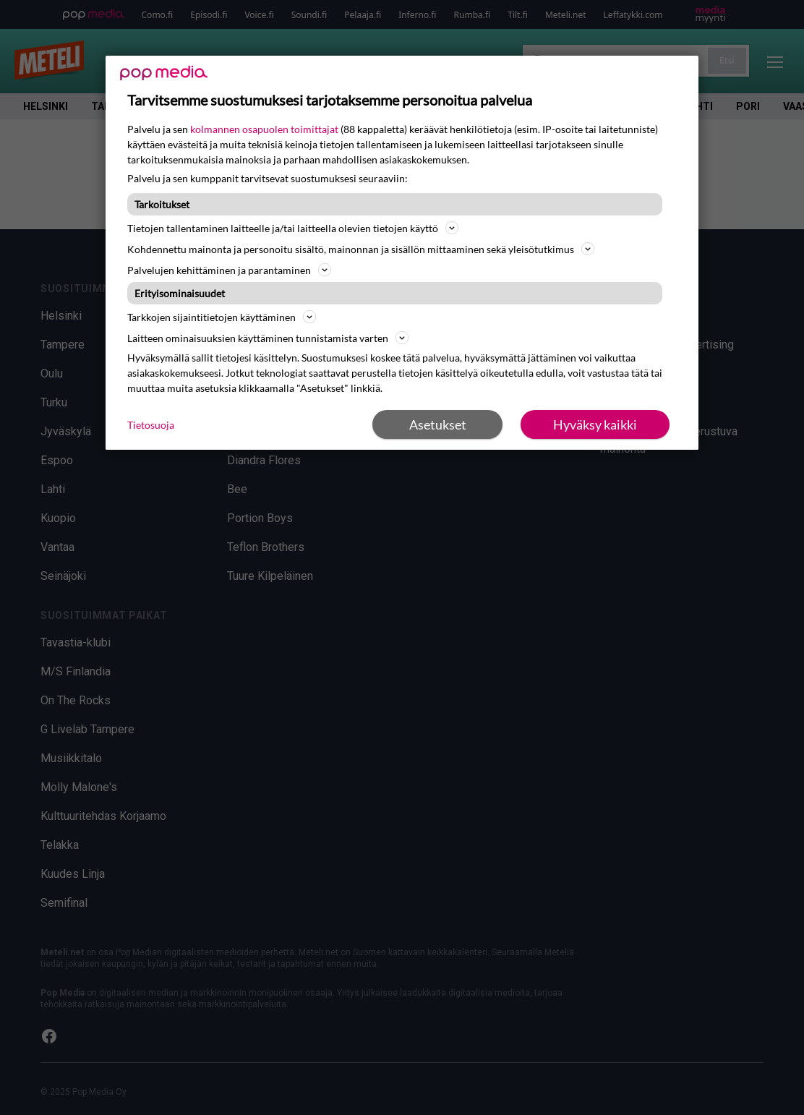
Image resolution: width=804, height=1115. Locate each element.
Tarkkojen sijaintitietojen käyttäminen (221, 316)
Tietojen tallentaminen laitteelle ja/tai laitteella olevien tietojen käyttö (292, 227)
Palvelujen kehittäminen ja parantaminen (229, 269)
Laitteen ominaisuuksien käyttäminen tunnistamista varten (268, 337)
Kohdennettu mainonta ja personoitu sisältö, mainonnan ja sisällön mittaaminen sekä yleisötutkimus (360, 248)
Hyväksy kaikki (595, 424)
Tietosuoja (150, 425)
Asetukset (437, 424)
